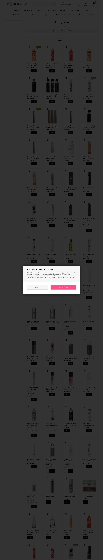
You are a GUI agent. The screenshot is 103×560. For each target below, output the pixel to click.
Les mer (37, 287)
